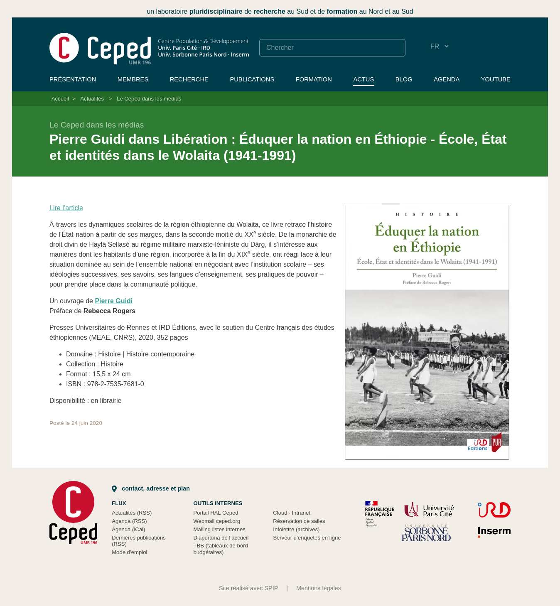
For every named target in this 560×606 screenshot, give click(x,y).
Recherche (189, 79)
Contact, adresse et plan (151, 488)
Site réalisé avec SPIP (248, 588)
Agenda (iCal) (128, 529)
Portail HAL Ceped (216, 513)
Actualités (92, 99)
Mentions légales (318, 588)
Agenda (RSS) (129, 521)
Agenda (446, 79)
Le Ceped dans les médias (149, 99)
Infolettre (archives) (296, 529)
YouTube (496, 79)
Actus (363, 79)
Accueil (60, 99)
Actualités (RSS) (132, 513)
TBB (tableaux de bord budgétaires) (221, 548)
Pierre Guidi (114, 300)
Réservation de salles (299, 521)
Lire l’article (66, 207)
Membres (133, 79)
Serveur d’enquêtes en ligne (307, 538)
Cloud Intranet (291, 513)
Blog (404, 79)
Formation (314, 79)
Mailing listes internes (220, 529)
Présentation (72, 79)
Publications (252, 79)
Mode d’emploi (129, 552)
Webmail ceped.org (217, 521)
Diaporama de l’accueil (221, 538)
